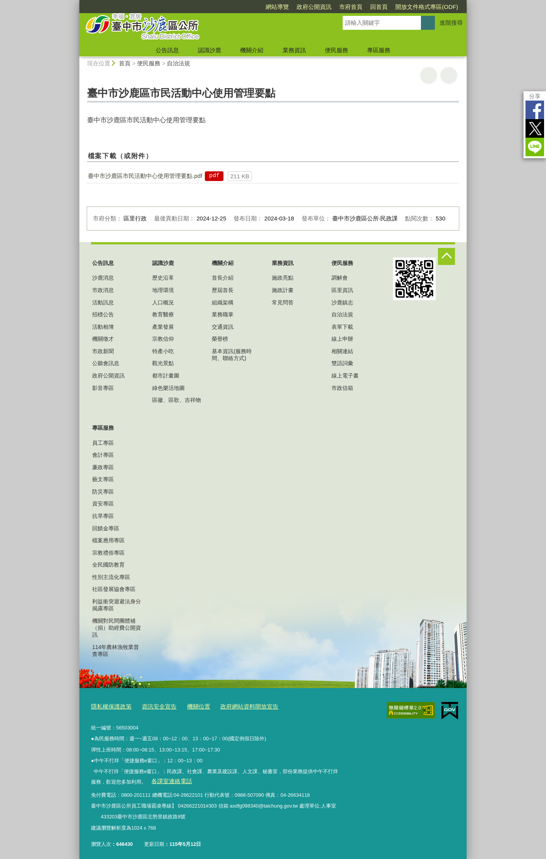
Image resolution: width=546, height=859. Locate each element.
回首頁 (379, 6)
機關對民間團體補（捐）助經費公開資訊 (116, 628)
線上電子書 (345, 375)
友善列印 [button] (428, 75)
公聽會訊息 (105, 363)
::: (76, 3)
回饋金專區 (105, 528)
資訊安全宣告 (151, 705)
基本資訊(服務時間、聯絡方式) (232, 354)
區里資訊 (342, 290)
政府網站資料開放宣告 (232, 705)
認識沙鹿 (209, 50)
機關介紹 (251, 50)
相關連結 (342, 351)
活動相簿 (103, 327)
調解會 (339, 278)
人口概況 (163, 302)
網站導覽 (277, 6)
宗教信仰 (163, 339)
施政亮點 (283, 278)
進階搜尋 (451, 22)
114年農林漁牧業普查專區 (115, 650)
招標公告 (103, 314)
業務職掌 (223, 314)
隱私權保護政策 (108, 705)
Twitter (534, 128)
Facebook (534, 110)
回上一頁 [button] (448, 75)
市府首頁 (350, 6)
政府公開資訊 (314, 6)
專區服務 (378, 50)
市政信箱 (342, 388)
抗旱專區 (103, 516)
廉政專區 (103, 467)
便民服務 (336, 50)
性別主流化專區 (111, 577)
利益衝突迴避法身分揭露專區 (116, 604)
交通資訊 (223, 327)
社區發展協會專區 (114, 589)
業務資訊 (294, 50)
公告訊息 (167, 50)
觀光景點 (163, 363)
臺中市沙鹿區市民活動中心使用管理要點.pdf (145, 175)
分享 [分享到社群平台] (535, 96)
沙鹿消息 (103, 278)
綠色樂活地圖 (168, 388)
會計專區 (103, 455)
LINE (534, 147)
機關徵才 (103, 339)
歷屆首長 (223, 290)
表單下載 (342, 327)
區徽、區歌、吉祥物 (176, 400)
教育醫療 (163, 314)
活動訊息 (103, 302)
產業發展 (163, 327)
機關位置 (187, 705)
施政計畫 (283, 290)
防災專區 (103, 491)
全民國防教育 (108, 565)
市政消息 (103, 290)
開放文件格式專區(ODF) (426, 6)
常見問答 (283, 302)
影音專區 (103, 388)
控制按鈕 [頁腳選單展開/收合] (446, 256)
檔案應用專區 (108, 540)
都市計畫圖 (165, 375)
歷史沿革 (163, 278)
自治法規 (178, 63)
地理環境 (163, 290)
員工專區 (103, 443)
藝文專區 (103, 479)
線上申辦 (342, 339)
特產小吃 (163, 351)
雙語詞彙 (342, 363)
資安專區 (103, 503)
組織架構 (223, 302)
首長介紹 (223, 278)
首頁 (124, 63)
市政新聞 (103, 351)
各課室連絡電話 (168, 778)
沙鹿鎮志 (342, 302)
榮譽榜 (220, 339)
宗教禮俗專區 (108, 553)
